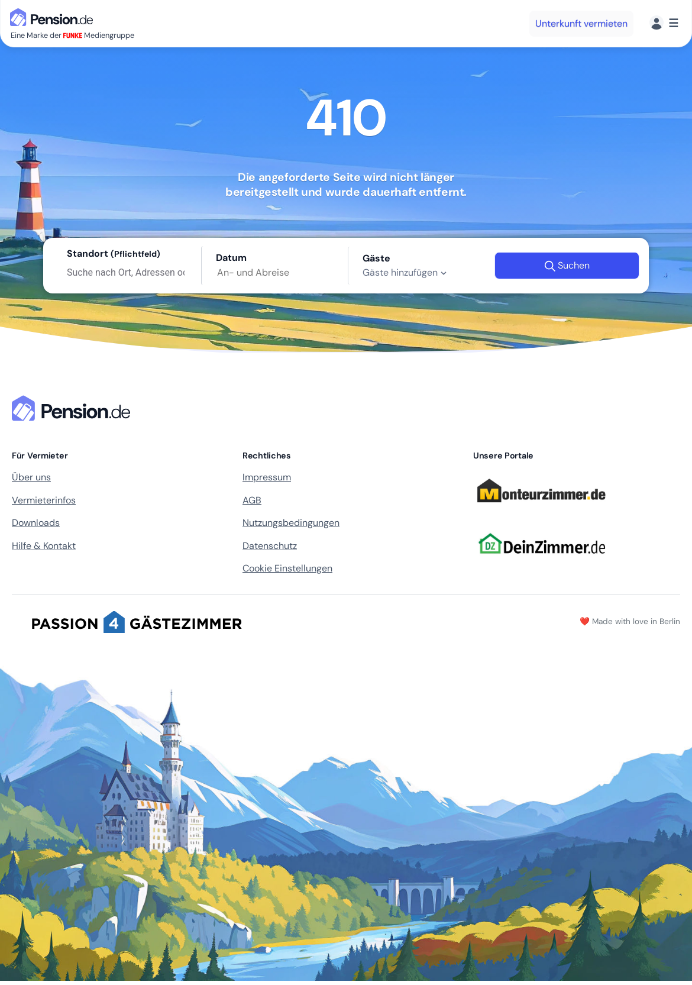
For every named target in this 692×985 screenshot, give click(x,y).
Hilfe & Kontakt (44, 546)
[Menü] (664, 23)
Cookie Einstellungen (287, 568)
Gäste (376, 258)
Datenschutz (269, 546)
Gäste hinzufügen (406, 272)
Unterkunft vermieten (581, 23)
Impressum (266, 477)
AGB (251, 500)
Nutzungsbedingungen (290, 522)
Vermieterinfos (44, 500)
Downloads (36, 522)
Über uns (31, 477)
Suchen (567, 265)
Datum (231, 257)
